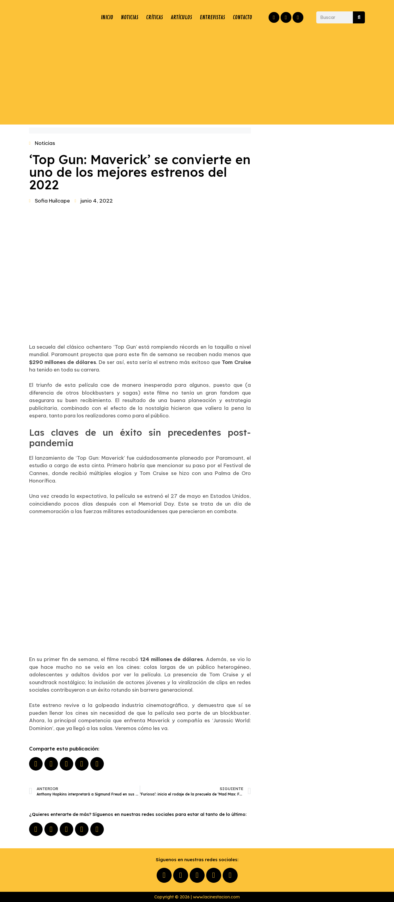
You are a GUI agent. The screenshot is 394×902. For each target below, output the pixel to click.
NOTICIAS (129, 17)
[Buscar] (359, 17)
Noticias (45, 143)
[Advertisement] (197, 77)
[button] (36, 764)
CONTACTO (242, 17)
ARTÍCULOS (181, 17)
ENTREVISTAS (212, 17)
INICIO (107, 17)
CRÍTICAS (154, 17)
